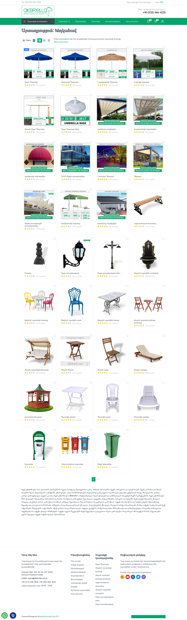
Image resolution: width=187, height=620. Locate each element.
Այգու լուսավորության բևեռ (109, 273)
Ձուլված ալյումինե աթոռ (71, 320)
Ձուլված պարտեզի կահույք (36, 320)
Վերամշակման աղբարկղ (72, 464)
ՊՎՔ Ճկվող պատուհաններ (73, 176)
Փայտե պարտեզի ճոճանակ (36, 370)
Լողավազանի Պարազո (108, 82)
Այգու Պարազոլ (31, 82)
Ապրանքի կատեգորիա (38, 21)
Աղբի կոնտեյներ (105, 464)
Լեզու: (160, 2)
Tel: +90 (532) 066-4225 (31, 2)
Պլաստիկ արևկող (141, 417)
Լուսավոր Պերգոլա (106, 176)
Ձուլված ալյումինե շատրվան (146, 273)
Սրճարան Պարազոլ (69, 82)
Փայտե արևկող (140, 370)
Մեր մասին (76, 561)
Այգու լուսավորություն (70, 273)
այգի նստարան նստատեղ (145, 223)
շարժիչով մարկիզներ (107, 129)
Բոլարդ (28, 273)
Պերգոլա (138, 176)
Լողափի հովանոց (141, 82)
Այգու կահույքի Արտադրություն (140, 2)
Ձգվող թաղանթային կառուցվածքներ (33, 224)
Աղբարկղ (29, 464)
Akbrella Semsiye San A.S (48, 616)
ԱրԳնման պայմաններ (80, 590)
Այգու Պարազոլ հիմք (70, 129)
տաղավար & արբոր (33, 417)
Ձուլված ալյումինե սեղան (108, 320)
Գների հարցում (77, 565)
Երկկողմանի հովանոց (70, 223)
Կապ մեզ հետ (77, 594)
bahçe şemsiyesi (61, 42)
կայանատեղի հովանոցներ (145, 129)
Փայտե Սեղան (67, 370)
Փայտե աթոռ (103, 370)
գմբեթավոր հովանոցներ (35, 176)
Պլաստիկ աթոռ (104, 417)
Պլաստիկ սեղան (68, 417)
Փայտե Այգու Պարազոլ (34, 129)
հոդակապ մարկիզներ (107, 223)
